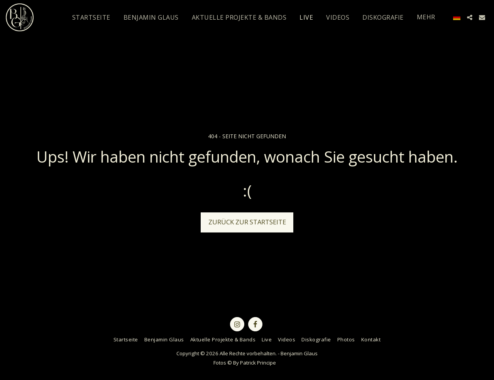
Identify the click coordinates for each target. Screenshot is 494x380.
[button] (469, 17)
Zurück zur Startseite (247, 221)
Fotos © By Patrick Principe (244, 362)
